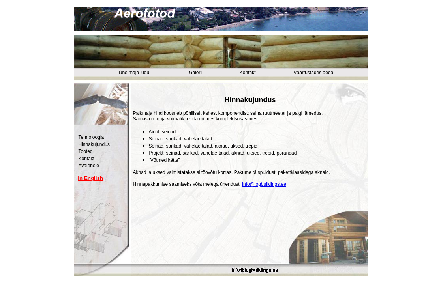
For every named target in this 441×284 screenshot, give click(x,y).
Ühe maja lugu (134, 72)
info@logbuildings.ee (264, 184)
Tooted (86, 151)
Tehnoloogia (91, 137)
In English (90, 178)
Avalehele (89, 165)
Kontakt (248, 72)
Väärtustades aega (314, 72)
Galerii (196, 72)
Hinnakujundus (94, 144)
